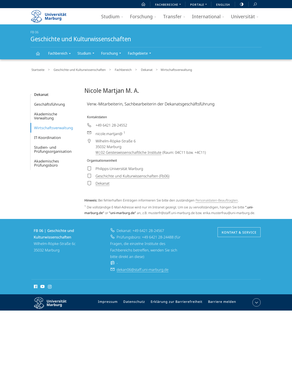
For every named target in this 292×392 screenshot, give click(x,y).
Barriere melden (220, 301)
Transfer (175, 17)
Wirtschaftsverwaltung (53, 125)
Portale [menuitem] (199, 4)
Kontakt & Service (239, 230)
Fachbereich (60, 54)
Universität (246, 17)
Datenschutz (138, 301)
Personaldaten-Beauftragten (216, 198)
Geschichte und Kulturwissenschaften (40, 55)
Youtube (42, 285)
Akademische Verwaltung (45, 114)
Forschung (144, 17)
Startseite (36, 69)
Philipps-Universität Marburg (54, 304)
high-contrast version (239, 4)
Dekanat (134, 69)
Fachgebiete (141, 54)
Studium (113, 17)
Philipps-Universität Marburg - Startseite (52, 15)
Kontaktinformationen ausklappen (256, 300)
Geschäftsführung (49, 102)
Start (141, 4)
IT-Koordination (47, 135)
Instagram (50, 285)
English (223, 4)
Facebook (35, 285)
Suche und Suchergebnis (253, 4)
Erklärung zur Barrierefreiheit (177, 301)
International (209, 17)
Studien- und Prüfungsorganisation (53, 147)
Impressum (113, 301)
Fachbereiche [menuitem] (169, 4)
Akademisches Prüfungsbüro (46, 161)
